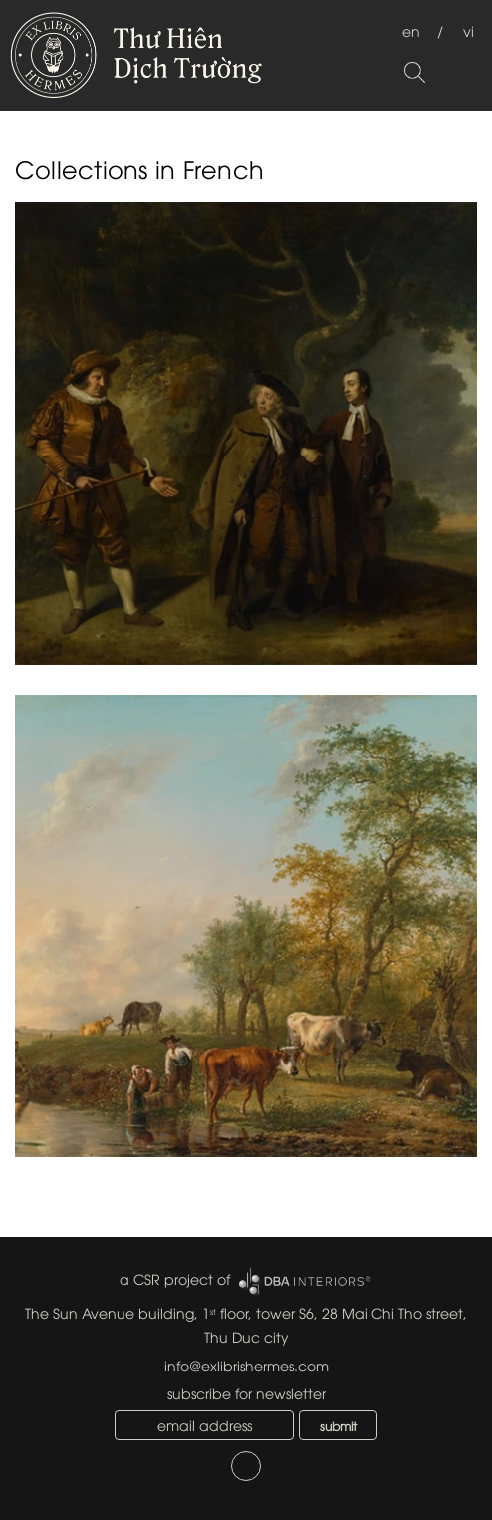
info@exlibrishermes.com (246, 1365)
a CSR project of (175, 1278)
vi (468, 30)
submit (338, 1425)
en (411, 30)
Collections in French (139, 168)
